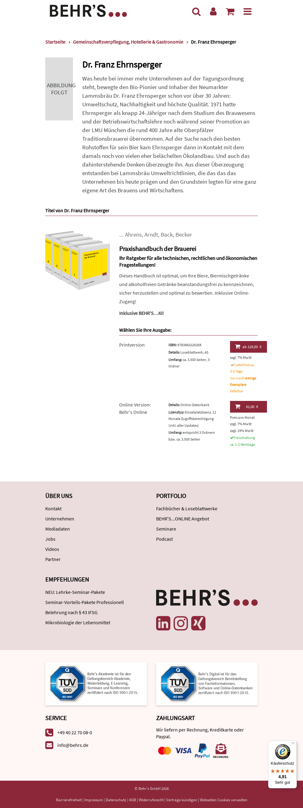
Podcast (164, 539)
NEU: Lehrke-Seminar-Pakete (75, 592)
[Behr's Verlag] (88, 10)
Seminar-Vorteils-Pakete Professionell (84, 602)
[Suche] (196, 11)
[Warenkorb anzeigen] (230, 11)
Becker (184, 234)
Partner (53, 559)
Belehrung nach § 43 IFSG (71, 612)
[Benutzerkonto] (213, 11)
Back (167, 234)
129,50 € (248, 346)
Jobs (50, 539)
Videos (52, 549)
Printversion (132, 345)
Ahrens (133, 234)
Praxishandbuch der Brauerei (157, 249)
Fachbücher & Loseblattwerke (186, 508)
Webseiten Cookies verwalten (223, 799)
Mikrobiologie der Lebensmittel (77, 622)
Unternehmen (59, 519)
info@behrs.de (72, 745)
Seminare (166, 529)
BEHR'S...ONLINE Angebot (182, 519)
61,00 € (246, 406)
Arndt (151, 234)
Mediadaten (57, 529)
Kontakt (53, 508)
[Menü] (248, 11)
